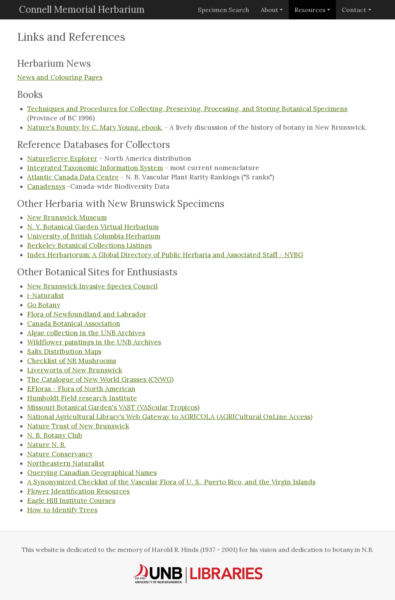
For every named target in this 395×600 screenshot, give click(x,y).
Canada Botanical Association (73, 323)
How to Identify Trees (62, 510)
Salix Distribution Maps (64, 351)
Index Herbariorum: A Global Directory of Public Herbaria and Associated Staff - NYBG (165, 254)
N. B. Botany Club (54, 435)
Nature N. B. (46, 444)
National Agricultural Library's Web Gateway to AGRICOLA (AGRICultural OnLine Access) (169, 416)
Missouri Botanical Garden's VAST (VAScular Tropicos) (113, 407)
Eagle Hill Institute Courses (71, 500)
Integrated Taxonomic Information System (95, 167)
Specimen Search (223, 10)
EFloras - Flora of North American (81, 388)
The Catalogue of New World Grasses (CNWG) (100, 379)
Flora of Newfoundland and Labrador (86, 314)
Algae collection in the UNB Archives (86, 333)
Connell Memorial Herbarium (82, 9)
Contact (354, 10)
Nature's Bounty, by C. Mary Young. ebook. (95, 127)
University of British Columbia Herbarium (93, 236)
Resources (310, 10)
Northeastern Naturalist (65, 463)
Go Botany (43, 305)
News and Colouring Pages (59, 77)
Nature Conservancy (60, 454)
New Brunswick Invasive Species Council (92, 286)
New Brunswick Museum (67, 217)
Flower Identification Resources (78, 491)
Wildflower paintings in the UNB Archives (94, 342)
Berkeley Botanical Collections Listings (89, 245)
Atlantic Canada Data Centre (73, 177)
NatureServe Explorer (62, 158)
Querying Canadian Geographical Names (92, 472)
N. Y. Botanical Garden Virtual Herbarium (93, 227)
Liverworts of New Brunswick (74, 370)
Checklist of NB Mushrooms (71, 361)
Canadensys (46, 186)
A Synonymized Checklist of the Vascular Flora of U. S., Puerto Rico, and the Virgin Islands (171, 482)
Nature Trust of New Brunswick (78, 426)
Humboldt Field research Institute (82, 398)
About (269, 10)
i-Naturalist (45, 295)
